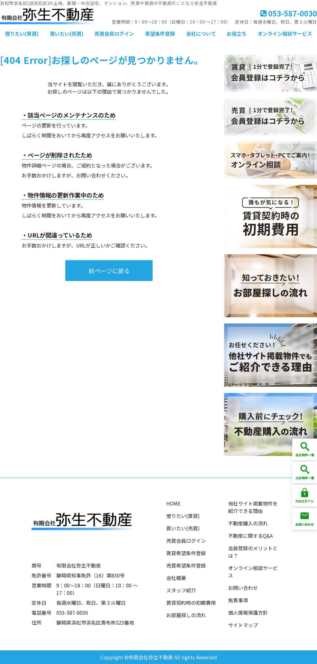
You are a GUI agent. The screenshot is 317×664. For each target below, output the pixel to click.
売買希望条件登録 (186, 565)
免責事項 (238, 600)
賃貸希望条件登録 (186, 553)
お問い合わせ (243, 587)
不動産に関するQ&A (250, 535)
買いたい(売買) (67, 33)
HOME (173, 503)
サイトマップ (243, 625)
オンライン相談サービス (285, 33)
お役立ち (236, 33)
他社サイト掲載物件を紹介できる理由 (253, 507)
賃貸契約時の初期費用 (191, 602)
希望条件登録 (160, 33)
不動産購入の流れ (248, 523)
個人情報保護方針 (248, 612)
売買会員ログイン (114, 33)
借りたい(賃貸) (22, 33)
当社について (201, 33)
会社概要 (176, 578)
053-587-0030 (288, 13)
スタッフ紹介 (181, 590)
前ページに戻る (109, 270)
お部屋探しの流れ (186, 615)
